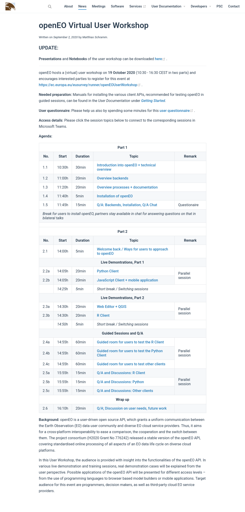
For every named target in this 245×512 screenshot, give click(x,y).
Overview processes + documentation (127, 187)
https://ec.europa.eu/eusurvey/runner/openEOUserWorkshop (90, 85)
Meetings (98, 6)
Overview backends (112, 178)
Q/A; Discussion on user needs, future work (132, 408)
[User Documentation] (169, 6)
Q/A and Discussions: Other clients (125, 391)
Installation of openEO (115, 196)
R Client (103, 315)
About (68, 6)
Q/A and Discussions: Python (120, 382)
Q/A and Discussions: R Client (121, 373)
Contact (234, 6)
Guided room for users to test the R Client (130, 342)
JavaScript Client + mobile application (127, 280)
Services (137, 6)
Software (117, 6)
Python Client (108, 271)
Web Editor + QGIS (111, 306)
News (82, 6)
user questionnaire (177, 111)
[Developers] (201, 6)
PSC (219, 6)
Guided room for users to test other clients (131, 364)
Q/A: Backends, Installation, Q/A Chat (127, 205)
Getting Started (153, 101)
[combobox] (50, 6)
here (161, 59)
